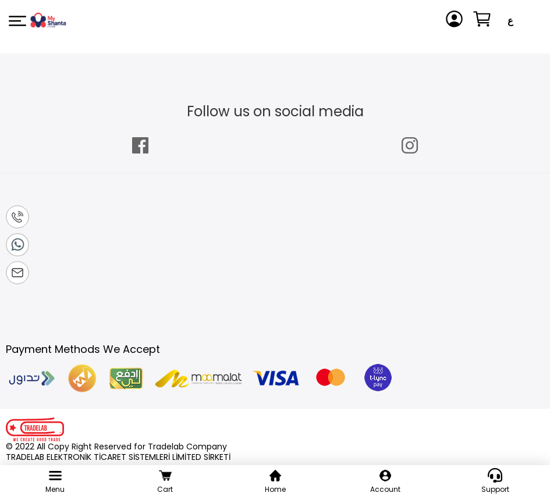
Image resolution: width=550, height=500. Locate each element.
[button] (510, 21)
